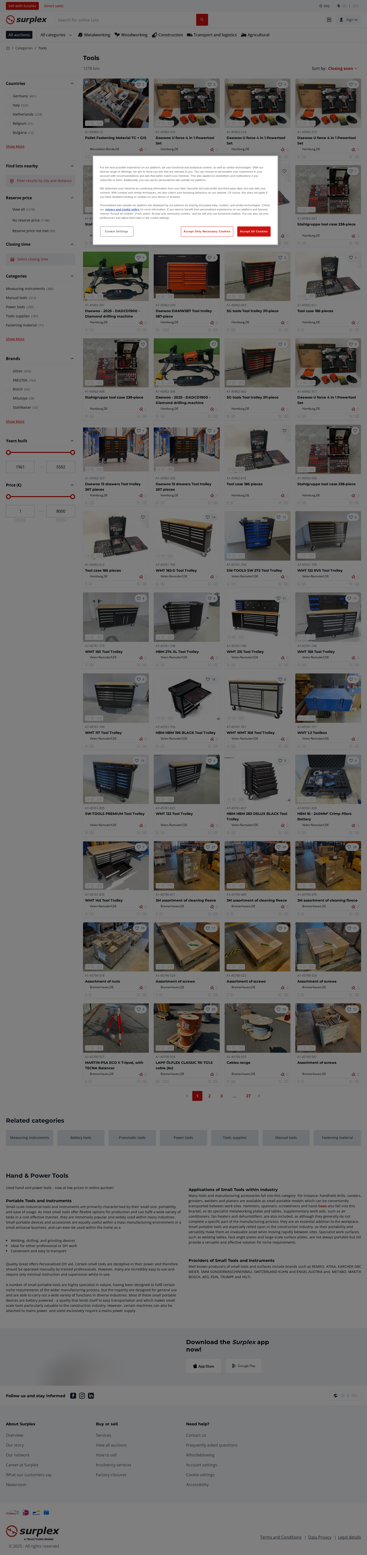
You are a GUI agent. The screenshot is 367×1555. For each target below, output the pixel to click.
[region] (185, 200)
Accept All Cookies (254, 231)
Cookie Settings (117, 231)
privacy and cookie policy (122, 209)
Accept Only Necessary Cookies (207, 231)
